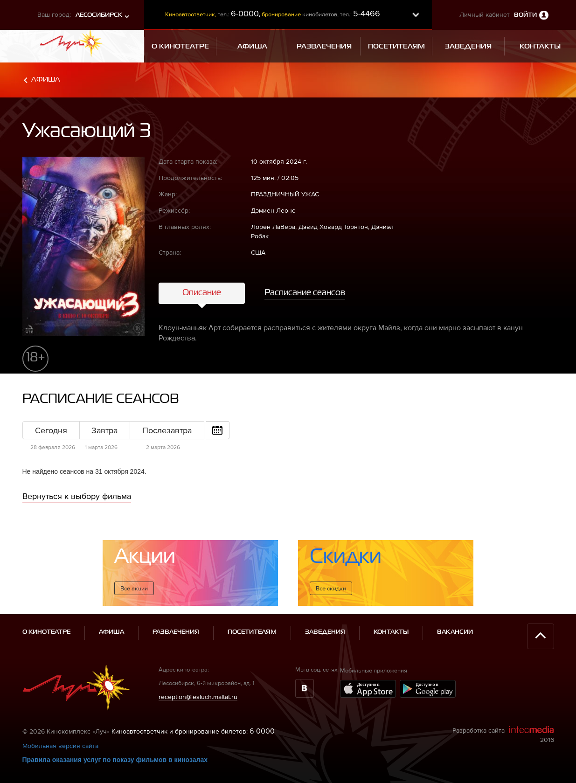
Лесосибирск (99, 15)
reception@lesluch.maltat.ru (198, 696)
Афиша (45, 79)
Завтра (104, 430)
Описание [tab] (201, 293)
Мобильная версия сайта (60, 745)
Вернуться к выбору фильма (76, 496)
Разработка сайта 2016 (503, 734)
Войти (525, 15)
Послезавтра (167, 430)
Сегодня (51, 430)
